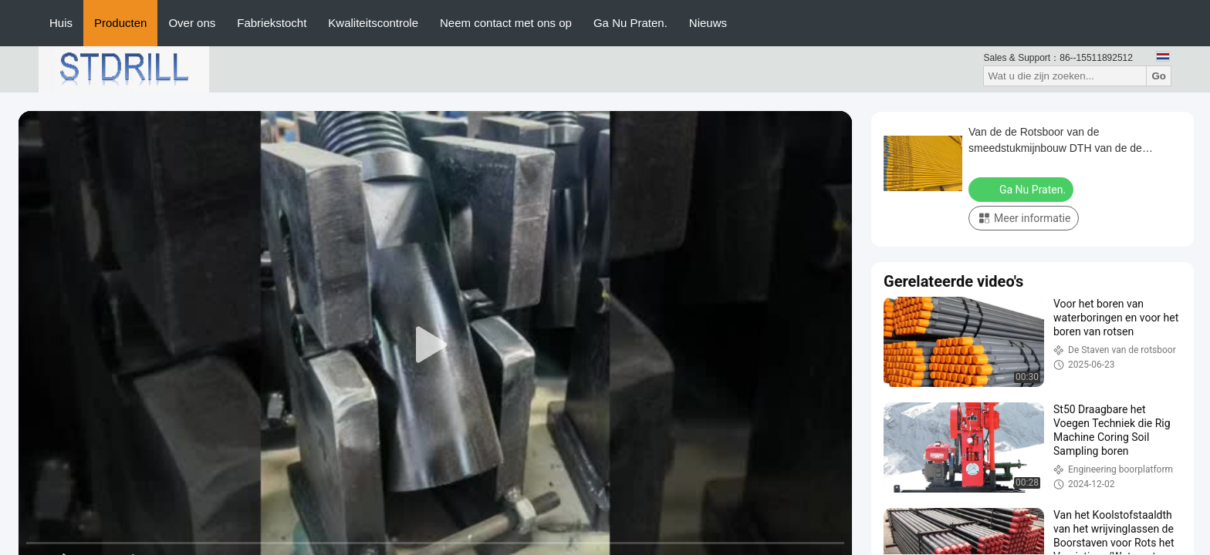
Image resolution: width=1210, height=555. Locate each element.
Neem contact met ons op (506, 22)
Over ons (191, 22)
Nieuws (708, 22)
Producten (120, 22)
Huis (61, 22)
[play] (435, 345)
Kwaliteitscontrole (373, 22)
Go (1158, 76)
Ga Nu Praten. (630, 23)
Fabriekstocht (271, 22)
